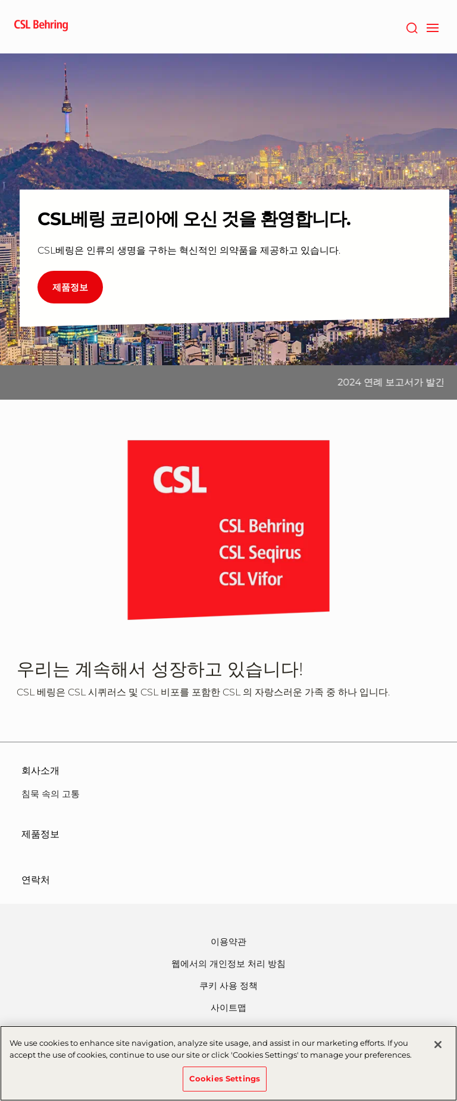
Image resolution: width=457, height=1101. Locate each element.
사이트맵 (228, 1007)
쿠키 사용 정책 (228, 985)
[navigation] (432, 27)
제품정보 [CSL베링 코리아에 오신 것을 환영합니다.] (70, 287)
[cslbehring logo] (41, 26)
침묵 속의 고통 (50, 793)
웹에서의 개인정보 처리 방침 (228, 963)
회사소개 (40, 770)
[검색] (411, 27)
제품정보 (40, 834)
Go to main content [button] (0, 0)
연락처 (35, 879)
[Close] (438, 1049)
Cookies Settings (224, 1083)
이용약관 (228, 941)
